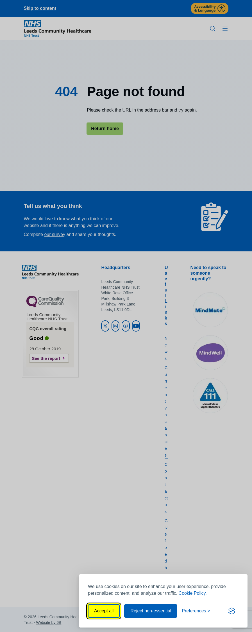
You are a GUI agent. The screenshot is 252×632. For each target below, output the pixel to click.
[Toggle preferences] (196, 611)
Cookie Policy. (193, 593)
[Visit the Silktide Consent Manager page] (232, 611)
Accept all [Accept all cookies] (103, 610)
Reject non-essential (150, 610)
